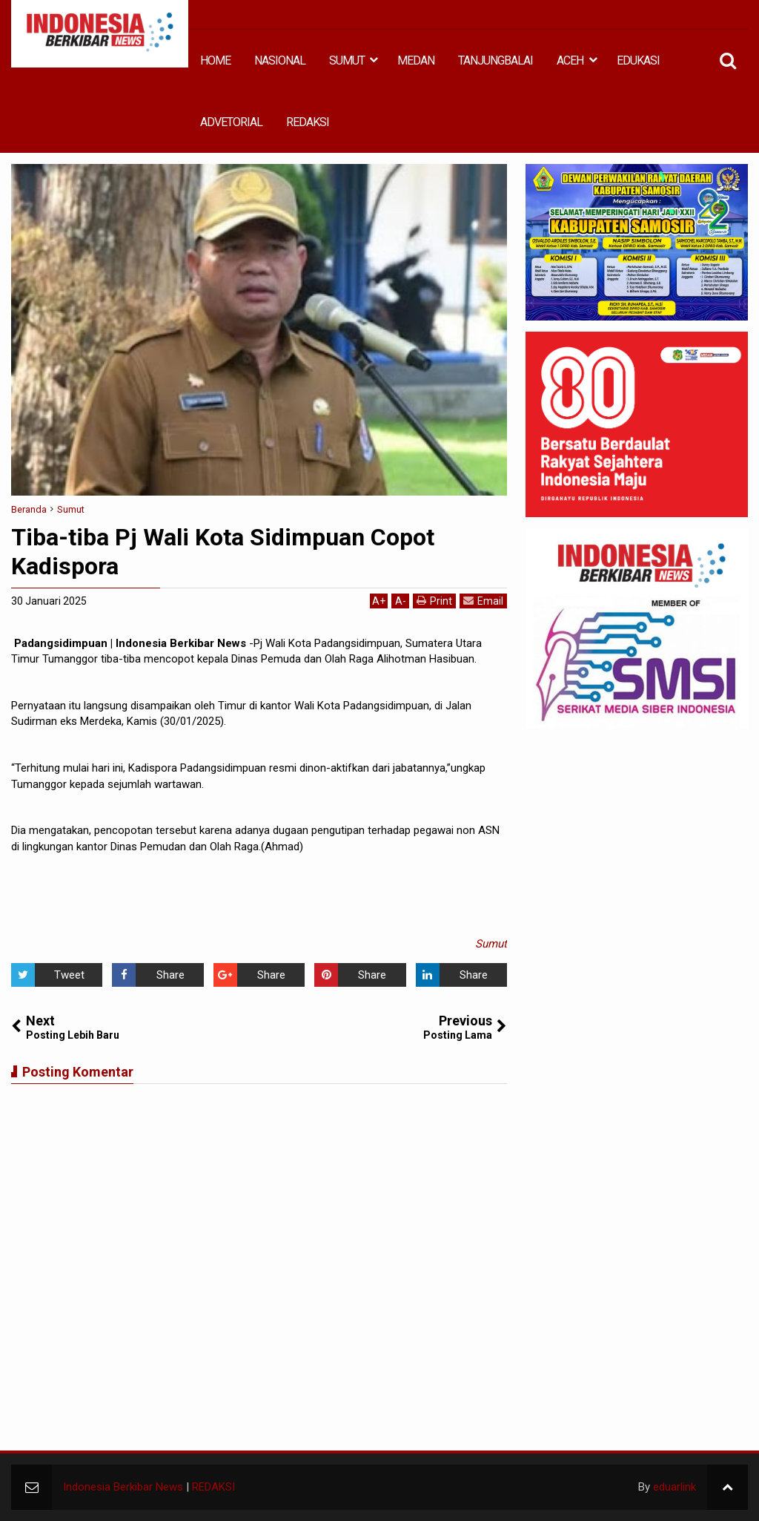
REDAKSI (307, 122)
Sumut (491, 943)
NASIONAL (279, 60)
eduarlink (674, 1487)
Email (483, 601)
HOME (215, 60)
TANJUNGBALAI (495, 60)
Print (434, 601)
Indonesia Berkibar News (123, 1487)
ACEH (570, 60)
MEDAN (415, 60)
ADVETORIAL (231, 122)
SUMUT (347, 60)
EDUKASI (638, 60)
